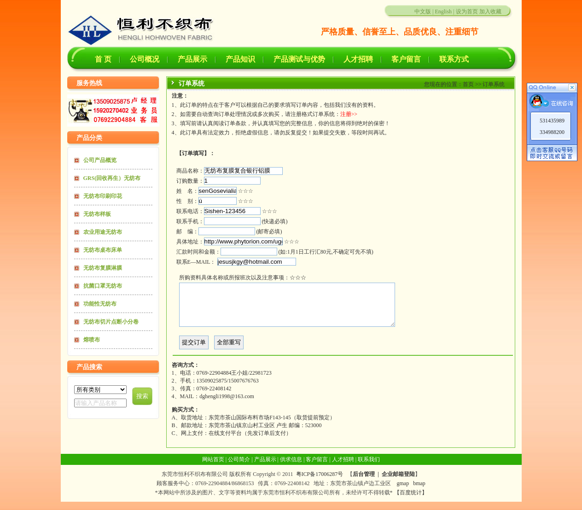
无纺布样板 (97, 214)
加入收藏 (490, 11)
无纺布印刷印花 (102, 196)
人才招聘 (358, 59)
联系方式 (454, 59)
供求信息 (291, 467)
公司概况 (144, 59)
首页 (468, 84)
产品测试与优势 (299, 59)
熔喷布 (91, 339)
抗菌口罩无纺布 (102, 286)
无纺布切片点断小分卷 (111, 322)
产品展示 (192, 59)
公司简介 (239, 467)
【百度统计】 (410, 501)
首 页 (103, 59)
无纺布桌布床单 (102, 250)
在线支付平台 (225, 441)
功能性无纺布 (99, 304)
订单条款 (235, 123)
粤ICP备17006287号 (319, 482)
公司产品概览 (99, 160)
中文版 (422, 11)
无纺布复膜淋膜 (102, 268)
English (443, 11)
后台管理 (364, 482)
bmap (419, 491)
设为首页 (467, 11)
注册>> (349, 114)
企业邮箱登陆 (398, 482)
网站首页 (213, 467)
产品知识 (240, 59)
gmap (402, 491)
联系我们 (369, 467)
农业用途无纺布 (102, 232)
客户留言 (406, 59)
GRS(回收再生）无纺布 (112, 178)
